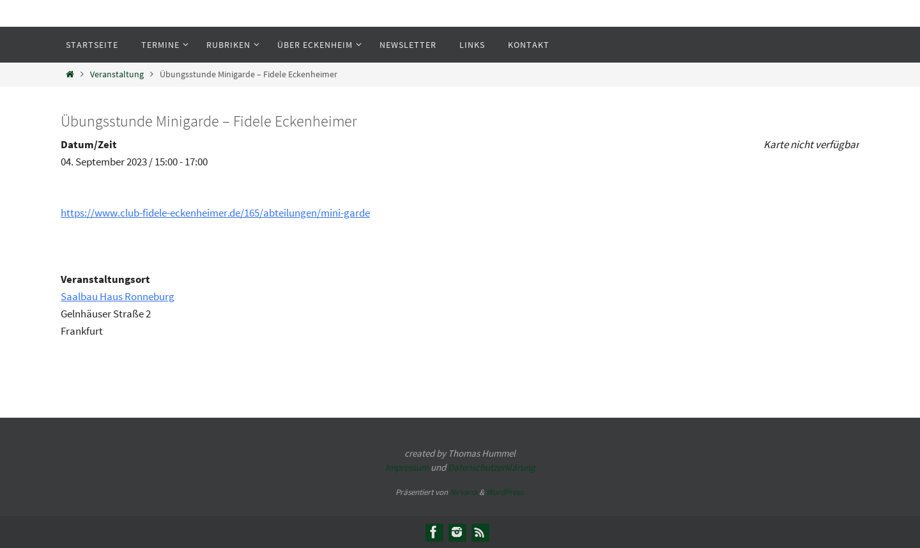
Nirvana (463, 492)
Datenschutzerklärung (491, 467)
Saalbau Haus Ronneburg (117, 296)
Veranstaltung (117, 74)
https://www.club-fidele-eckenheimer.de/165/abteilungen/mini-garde (215, 213)
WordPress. (505, 492)
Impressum (407, 467)
